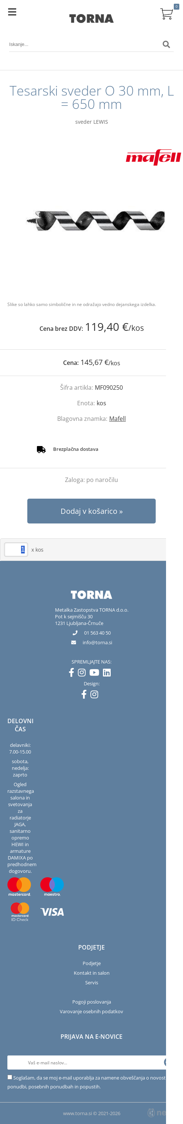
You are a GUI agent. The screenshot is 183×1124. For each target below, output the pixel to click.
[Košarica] (166, 13)
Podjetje (92, 963)
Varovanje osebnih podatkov (91, 1011)
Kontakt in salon (92, 973)
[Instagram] (83, 674)
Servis (91, 982)
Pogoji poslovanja (91, 1001)
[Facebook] (73, 674)
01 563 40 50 (97, 632)
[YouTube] (96, 674)
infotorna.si (97, 642)
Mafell (117, 419)
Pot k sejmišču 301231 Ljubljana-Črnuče (79, 619)
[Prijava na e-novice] (169, 1062)
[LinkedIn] (108, 674)
